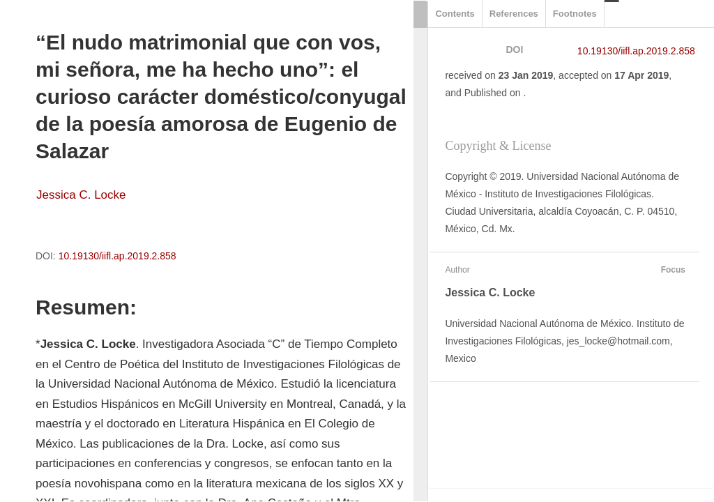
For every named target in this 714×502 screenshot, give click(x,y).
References (513, 13)
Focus (671, 270)
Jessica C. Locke (81, 194)
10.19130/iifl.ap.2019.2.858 (117, 255)
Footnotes (575, 13)
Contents (454, 13)
